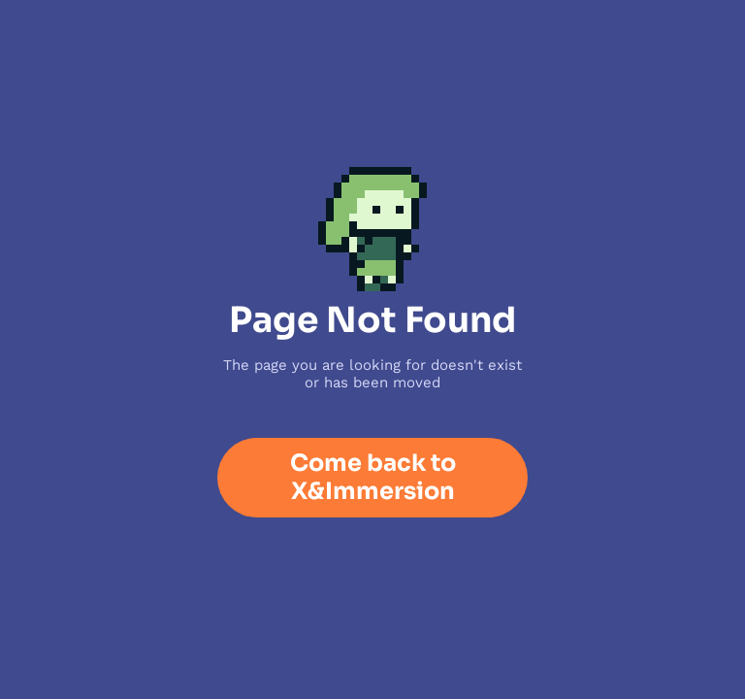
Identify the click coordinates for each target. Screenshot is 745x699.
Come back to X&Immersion (373, 477)
